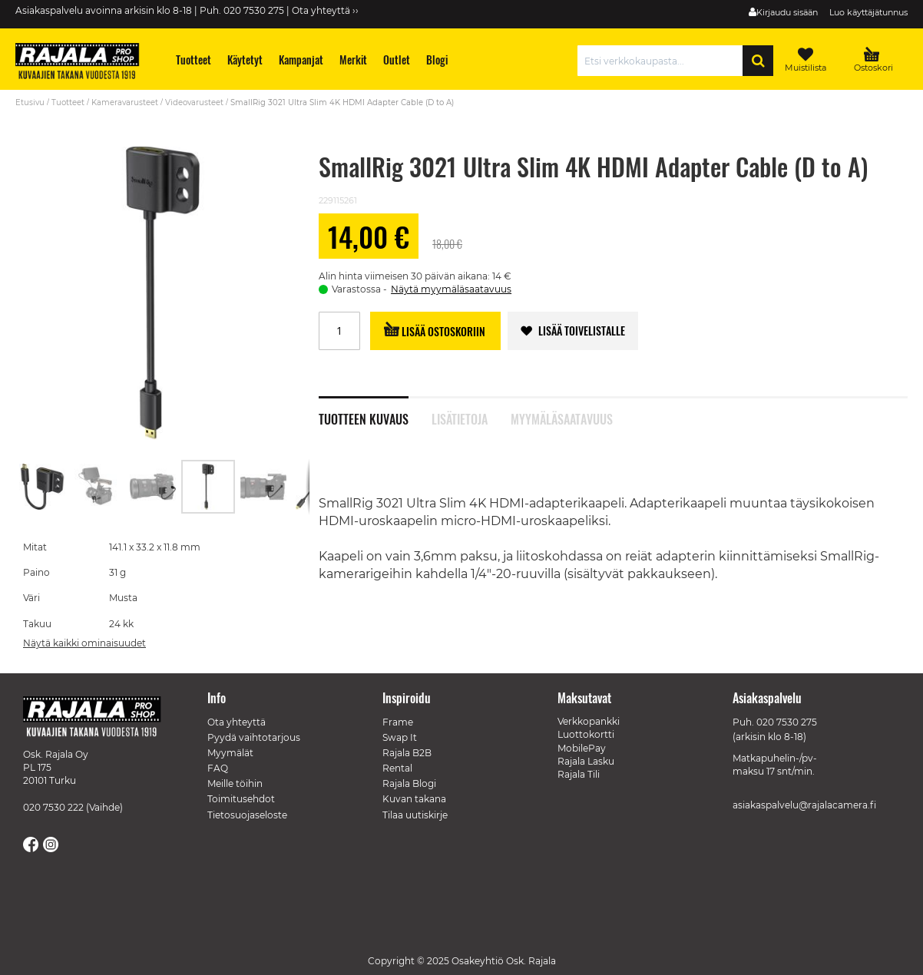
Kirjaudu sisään (787, 12)
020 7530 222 (53, 807)
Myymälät (230, 753)
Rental (397, 768)
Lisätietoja (460, 417)
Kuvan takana (414, 799)
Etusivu (30, 102)
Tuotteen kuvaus (364, 417)
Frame (397, 722)
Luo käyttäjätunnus (868, 12)
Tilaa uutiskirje (415, 815)
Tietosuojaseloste (247, 815)
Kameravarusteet (124, 102)
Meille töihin (235, 783)
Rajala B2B (407, 753)
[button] (43, 486)
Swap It (399, 737)
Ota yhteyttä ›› (325, 10)
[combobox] (663, 60)
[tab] (375, 410)
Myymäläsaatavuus (562, 417)
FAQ (217, 768)
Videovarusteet (194, 102)
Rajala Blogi (409, 783)
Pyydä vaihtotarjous (253, 737)
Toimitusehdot (241, 799)
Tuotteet (67, 102)
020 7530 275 (786, 722)
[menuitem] (194, 59)
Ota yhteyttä (236, 722)
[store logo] (84, 63)
